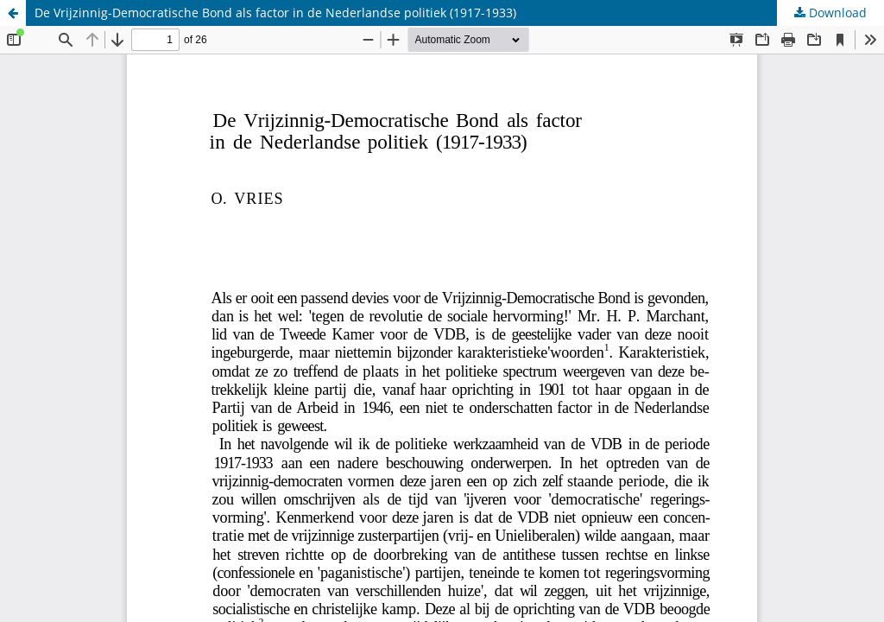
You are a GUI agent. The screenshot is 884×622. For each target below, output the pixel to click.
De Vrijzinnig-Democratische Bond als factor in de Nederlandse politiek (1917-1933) (275, 12)
